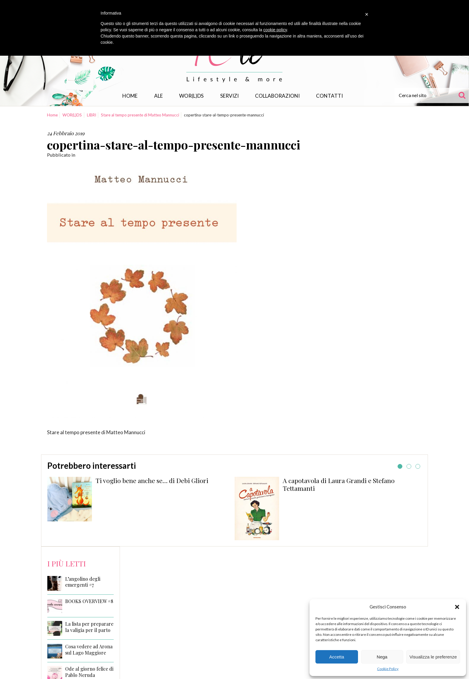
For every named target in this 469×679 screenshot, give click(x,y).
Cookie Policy (387, 668)
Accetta (336, 656)
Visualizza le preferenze (433, 656)
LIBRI (91, 115)
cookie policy (275, 29)
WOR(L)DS (191, 96)
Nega (382, 656)
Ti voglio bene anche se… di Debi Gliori (152, 480)
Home (129, 96)
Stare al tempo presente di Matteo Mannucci (140, 115)
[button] (457, 607)
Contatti (329, 96)
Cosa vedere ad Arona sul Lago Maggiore (88, 650)
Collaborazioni (277, 96)
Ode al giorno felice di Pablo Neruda (89, 672)
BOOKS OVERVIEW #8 (89, 601)
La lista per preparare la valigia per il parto (89, 627)
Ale (158, 96)
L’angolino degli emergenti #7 (82, 582)
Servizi (229, 96)
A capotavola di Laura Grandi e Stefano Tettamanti (339, 484)
